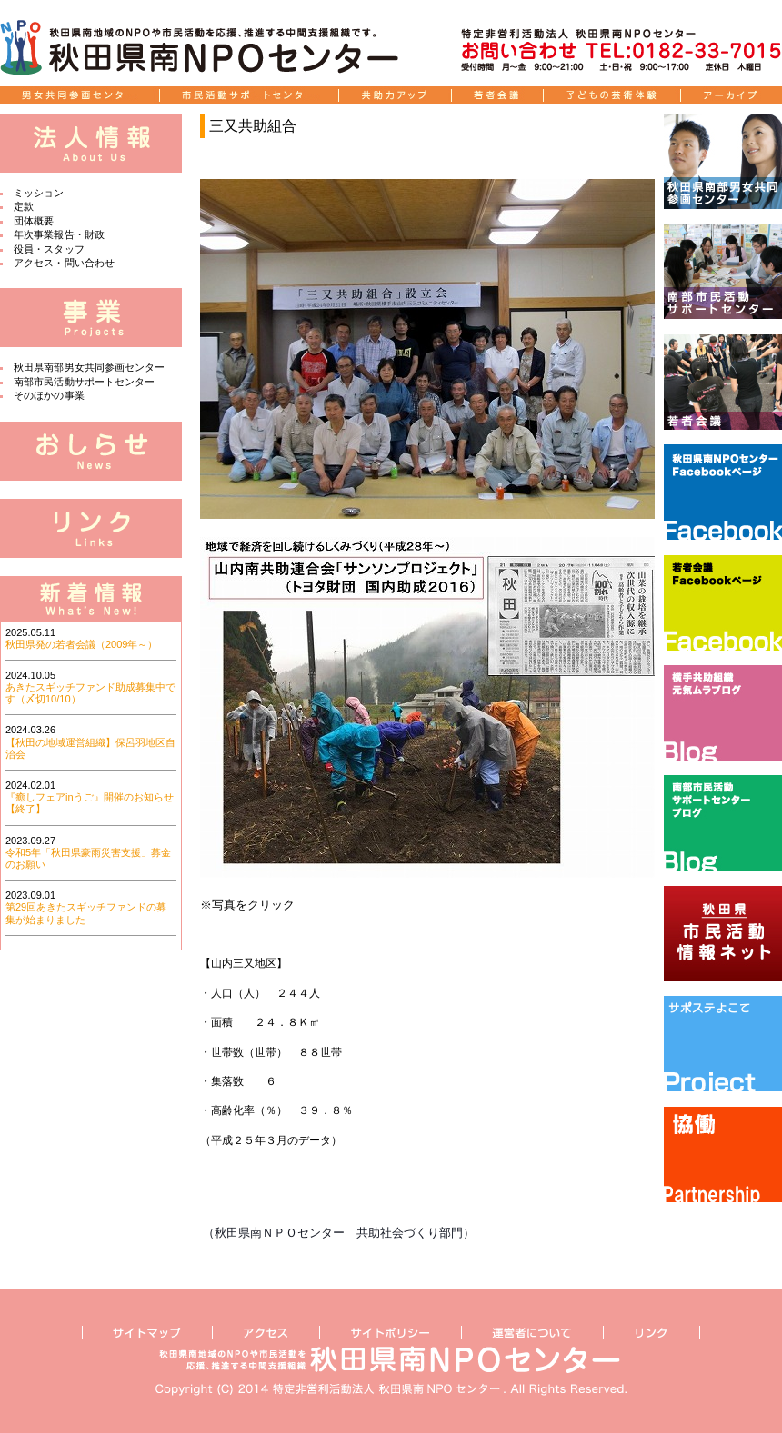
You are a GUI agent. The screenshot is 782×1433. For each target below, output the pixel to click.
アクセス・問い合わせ (64, 262)
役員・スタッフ (49, 249)
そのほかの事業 (49, 395)
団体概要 (34, 220)
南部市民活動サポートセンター (84, 381)
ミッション (39, 192)
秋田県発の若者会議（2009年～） (81, 644)
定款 (24, 206)
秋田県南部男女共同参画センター (89, 367)
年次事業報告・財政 (59, 234)
